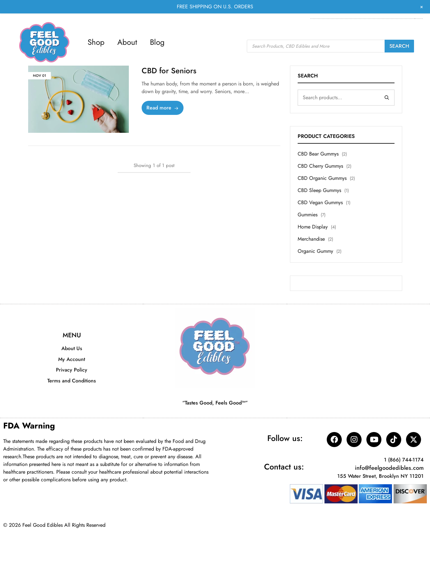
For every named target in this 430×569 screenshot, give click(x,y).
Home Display (313, 226)
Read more (162, 107)
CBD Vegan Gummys (320, 202)
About (127, 42)
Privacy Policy (71, 369)
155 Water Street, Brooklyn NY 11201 (380, 476)
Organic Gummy (315, 251)
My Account (71, 359)
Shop (96, 42)
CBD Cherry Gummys (320, 166)
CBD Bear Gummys (318, 153)
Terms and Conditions (71, 380)
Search (399, 46)
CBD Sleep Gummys (319, 190)
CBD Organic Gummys (322, 178)
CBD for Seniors (169, 70)
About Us (71, 348)
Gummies (307, 214)
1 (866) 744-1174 (404, 460)
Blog (157, 42)
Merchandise (311, 239)
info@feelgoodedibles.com (389, 468)
